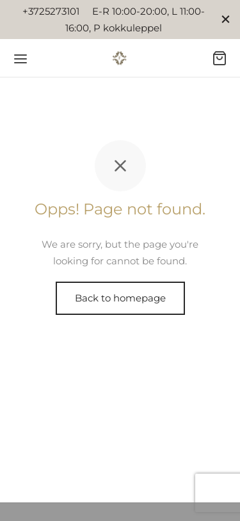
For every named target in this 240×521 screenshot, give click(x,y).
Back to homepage (120, 298)
